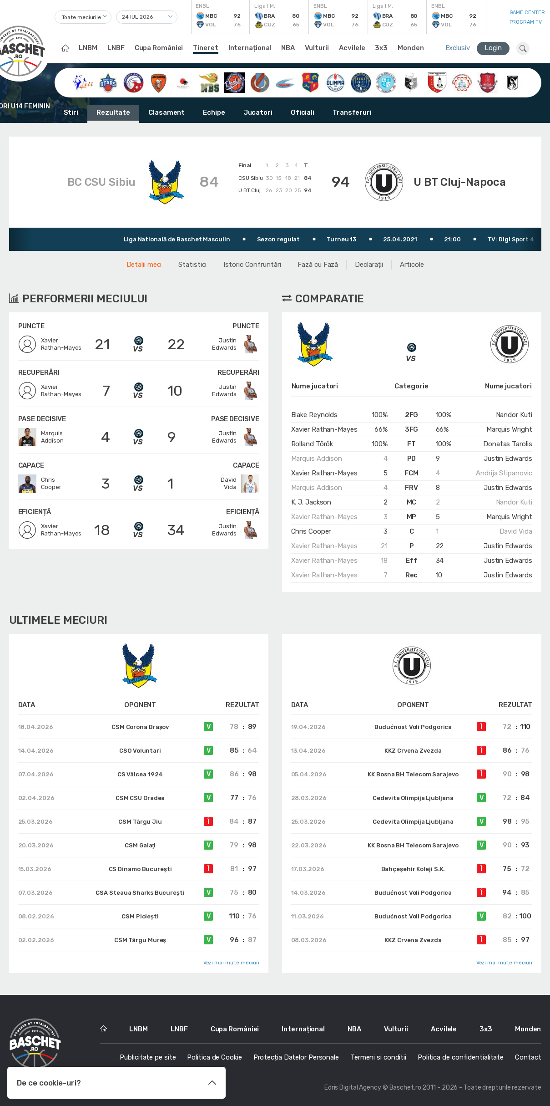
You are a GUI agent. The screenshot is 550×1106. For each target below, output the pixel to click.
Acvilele (352, 48)
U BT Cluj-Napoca (459, 182)
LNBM (88, 48)
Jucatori (257, 112)
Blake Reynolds (314, 415)
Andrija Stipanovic (504, 473)
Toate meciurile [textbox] (81, 17)
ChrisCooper (39, 483)
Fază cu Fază (318, 264)
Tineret (205, 48)
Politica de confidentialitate (461, 1057)
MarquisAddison (41, 437)
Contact (528, 1057)
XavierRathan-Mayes (50, 344)
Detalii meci (144, 264)
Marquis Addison (317, 458)
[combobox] (83, 17)
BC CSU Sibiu (101, 182)
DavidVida (240, 483)
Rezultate (113, 112)
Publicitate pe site (148, 1057)
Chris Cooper (311, 531)
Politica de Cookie (214, 1057)
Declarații (369, 264)
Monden (411, 48)
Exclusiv (457, 48)
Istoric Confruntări (252, 264)
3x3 (381, 48)
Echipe (214, 112)
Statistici (192, 264)
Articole (412, 264)
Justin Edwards (508, 458)
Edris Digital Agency (352, 1087)
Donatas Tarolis (507, 444)
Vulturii (317, 48)
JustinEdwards (235, 344)
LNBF (116, 48)
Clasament (166, 112)
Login (493, 48)
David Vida (516, 531)
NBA (288, 48)
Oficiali (302, 112)
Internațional (250, 48)
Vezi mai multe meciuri (231, 963)
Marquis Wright (509, 429)
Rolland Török (312, 444)
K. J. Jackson (311, 502)
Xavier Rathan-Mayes (324, 429)
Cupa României (159, 48)
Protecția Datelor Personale (296, 1057)
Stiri (71, 112)
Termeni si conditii (378, 1057)
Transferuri (352, 112)
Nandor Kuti (514, 415)
